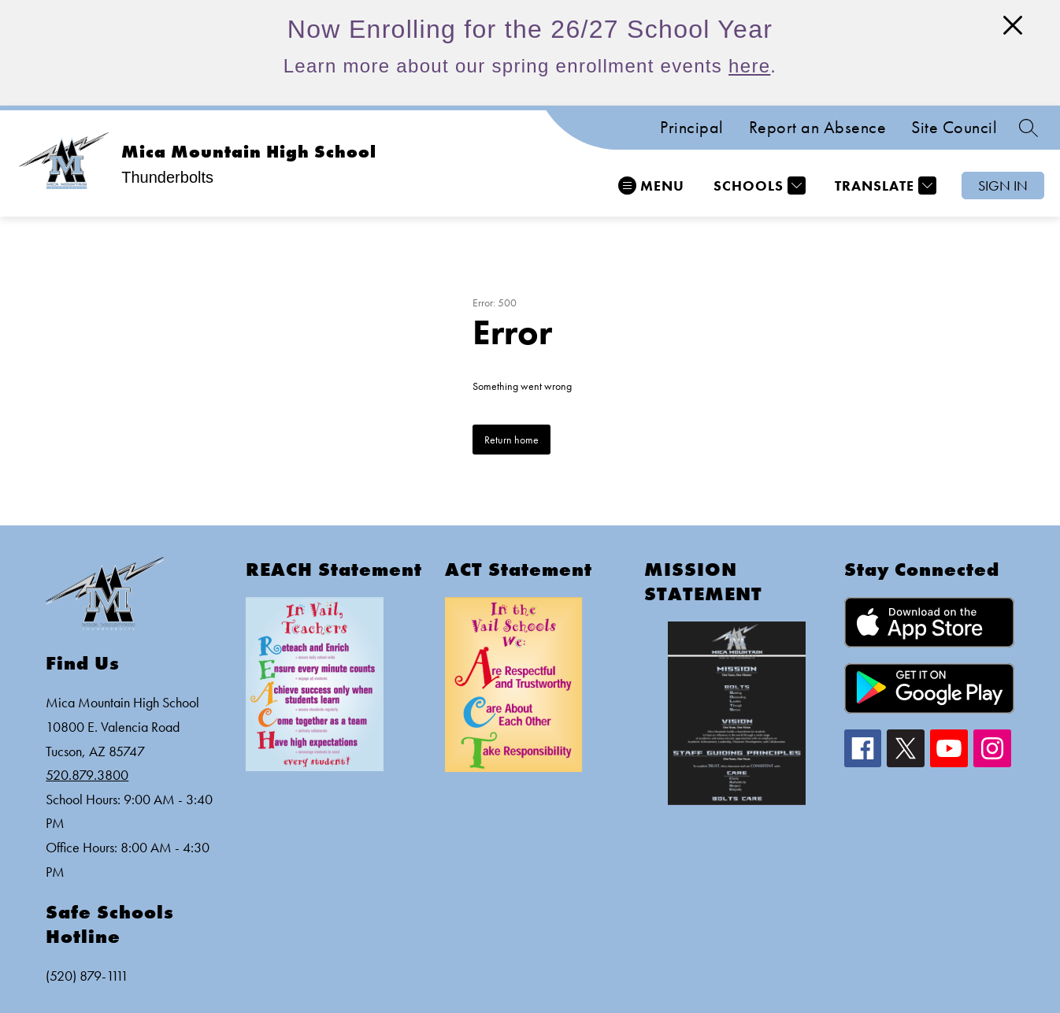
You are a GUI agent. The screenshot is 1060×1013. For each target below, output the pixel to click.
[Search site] (1028, 127)
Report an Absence (818, 127)
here (749, 65)
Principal (692, 127)
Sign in (1003, 185)
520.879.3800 (87, 775)
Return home (511, 439)
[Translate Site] (883, 185)
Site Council (954, 127)
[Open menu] (651, 185)
